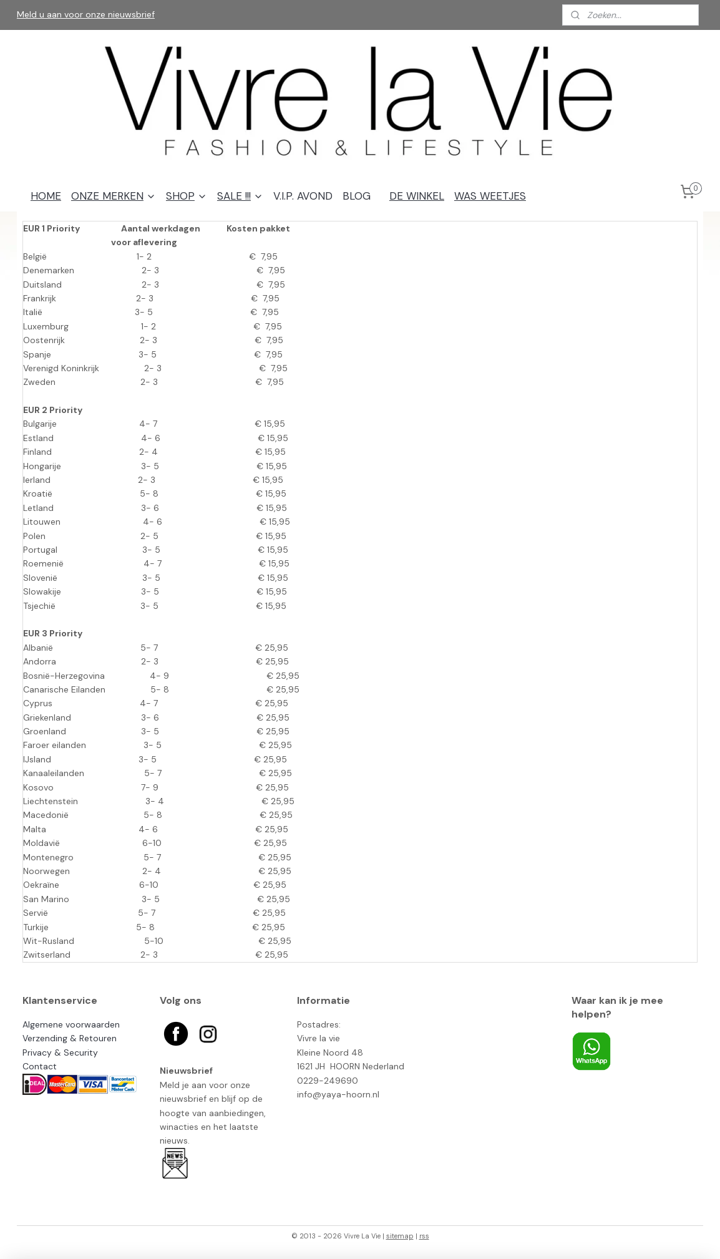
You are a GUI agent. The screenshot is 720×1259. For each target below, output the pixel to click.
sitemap (400, 1236)
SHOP (186, 196)
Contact (39, 1066)
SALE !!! (240, 196)
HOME (46, 196)
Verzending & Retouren (69, 1038)
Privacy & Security (60, 1052)
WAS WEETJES (490, 196)
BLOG (357, 196)
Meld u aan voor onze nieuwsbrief (86, 14)
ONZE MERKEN (113, 196)
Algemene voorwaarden (71, 1024)
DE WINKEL (416, 196)
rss (424, 1236)
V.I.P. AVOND (303, 196)
